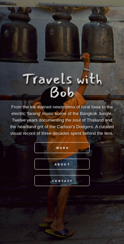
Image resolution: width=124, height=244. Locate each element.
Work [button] (62, 147)
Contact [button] (62, 180)
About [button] (62, 164)
